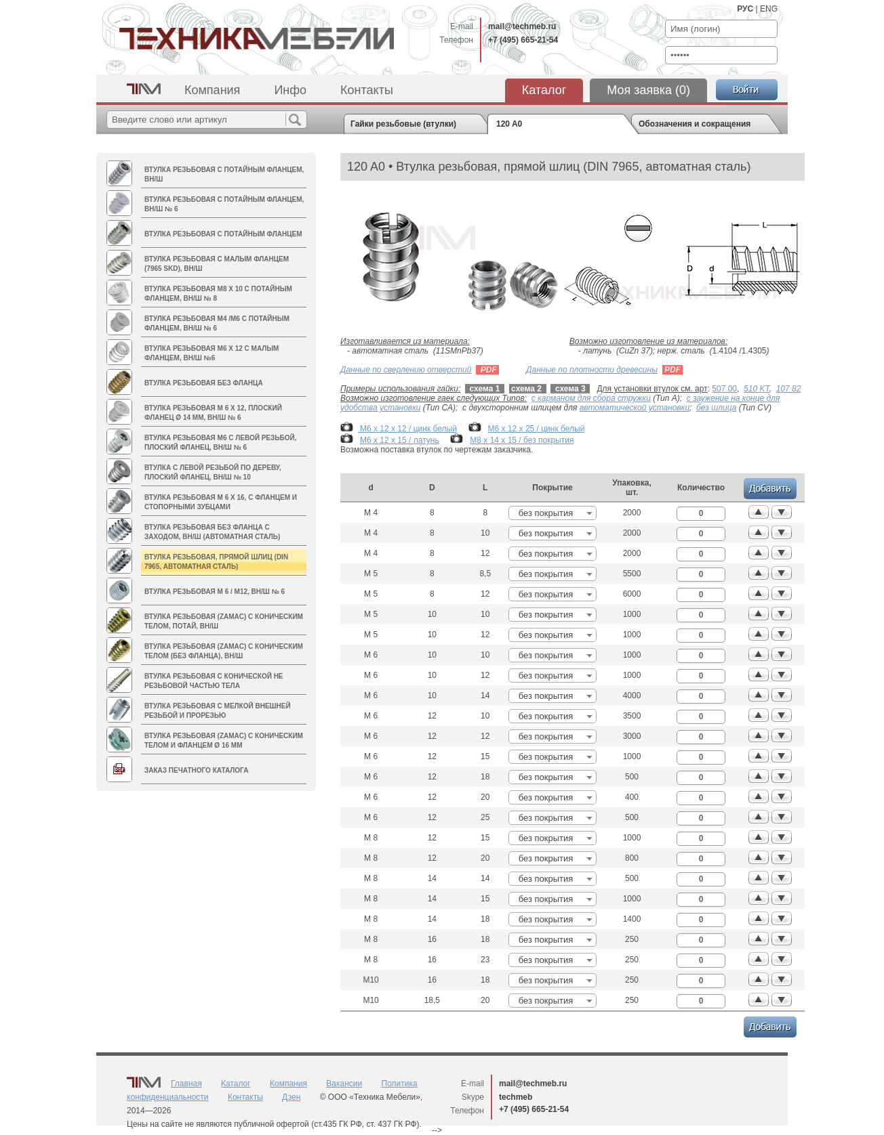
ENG (769, 9)
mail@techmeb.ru (522, 26)
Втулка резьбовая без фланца (203, 383)
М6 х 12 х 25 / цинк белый (536, 428)
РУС (745, 9)
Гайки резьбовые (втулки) (403, 124)
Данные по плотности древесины (592, 369)
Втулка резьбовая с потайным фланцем (223, 234)
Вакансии (344, 1083)
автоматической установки (634, 407)
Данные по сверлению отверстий (405, 369)
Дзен (291, 1097)
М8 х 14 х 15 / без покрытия (522, 440)
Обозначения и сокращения (694, 124)
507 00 (724, 388)
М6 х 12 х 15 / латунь (399, 440)
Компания (212, 90)
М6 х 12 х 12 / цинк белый (407, 428)
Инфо (290, 90)
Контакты (366, 90)
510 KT (756, 388)
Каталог (544, 90)
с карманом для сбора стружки (591, 398)
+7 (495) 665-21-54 (523, 40)
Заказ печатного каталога (196, 770)
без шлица (716, 407)
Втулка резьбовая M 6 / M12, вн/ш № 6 (214, 591)
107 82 (788, 388)
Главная (186, 1083)
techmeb (515, 1097)
